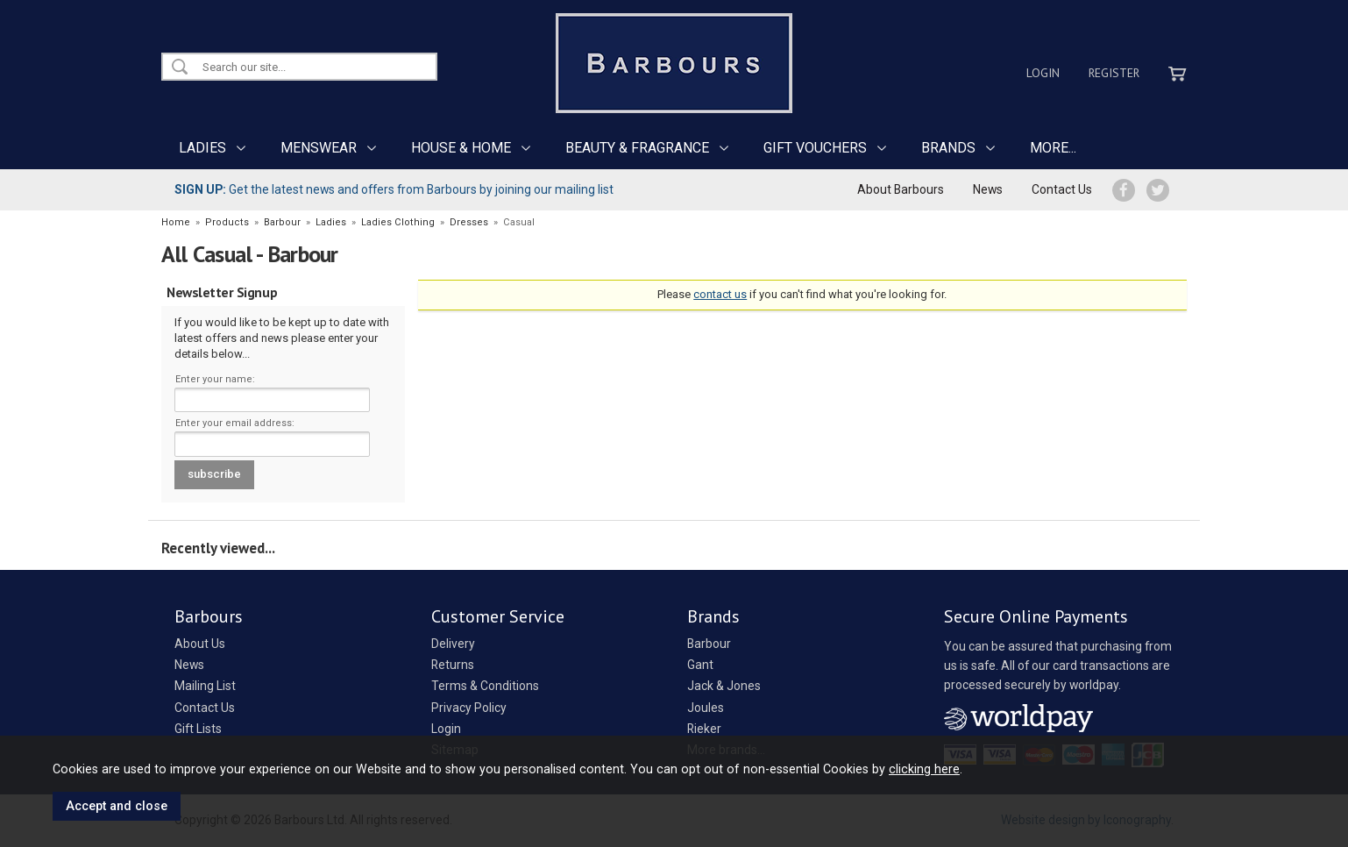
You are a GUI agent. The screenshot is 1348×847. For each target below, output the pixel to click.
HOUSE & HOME (461, 147)
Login (1043, 73)
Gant (700, 665)
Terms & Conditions (485, 686)
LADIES (202, 147)
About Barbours (900, 189)
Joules (705, 708)
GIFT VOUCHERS (815, 147)
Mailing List (205, 686)
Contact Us (1062, 189)
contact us (720, 294)
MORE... (1053, 147)
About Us (199, 644)
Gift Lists (198, 729)
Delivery (453, 644)
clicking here (924, 769)
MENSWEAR (318, 147)
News (988, 189)
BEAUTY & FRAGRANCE (637, 147)
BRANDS (948, 147)
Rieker (704, 729)
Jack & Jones (724, 686)
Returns (452, 665)
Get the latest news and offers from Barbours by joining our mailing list (394, 189)
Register (1114, 73)
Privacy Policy (469, 708)
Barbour (709, 644)
